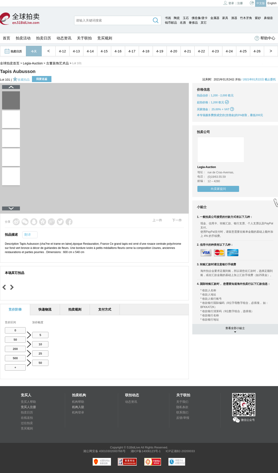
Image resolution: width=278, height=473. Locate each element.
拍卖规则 (74, 309)
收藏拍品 (21, 79)
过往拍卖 (27, 423)
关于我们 (182, 401)
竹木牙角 (246, 18)
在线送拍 (27, 417)
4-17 (131, 51)
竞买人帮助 (28, 401)
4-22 (201, 51)
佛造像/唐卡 (200, 18)
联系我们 (182, 412)
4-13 (76, 51)
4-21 (187, 51)
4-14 (90, 51)
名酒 (183, 22)
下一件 (177, 220)
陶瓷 (177, 18)
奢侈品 (193, 22)
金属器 (214, 18)
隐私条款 (182, 407)
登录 (228, 3)
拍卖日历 (43, 38)
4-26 (256, 51)
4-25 (243, 51)
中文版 (260, 3)
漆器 (234, 18)
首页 (6, 38)
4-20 (173, 51)
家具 (225, 18)
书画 (168, 18)
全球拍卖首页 (9, 63)
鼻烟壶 (268, 18)
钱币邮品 (171, 22)
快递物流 (44, 309)
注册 (240, 3)
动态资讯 (64, 38)
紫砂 (258, 18)
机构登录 (78, 412)
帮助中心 (265, 38)
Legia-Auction (33, 63)
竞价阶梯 (15, 309)
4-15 (104, 51)
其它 (204, 22)
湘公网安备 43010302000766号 (104, 451)
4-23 (215, 51)
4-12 (62, 51)
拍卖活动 (23, 38)
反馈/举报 (182, 417)
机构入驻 (78, 407)
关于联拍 (84, 38)
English (272, 3)
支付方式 (104, 309)
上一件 (157, 220)
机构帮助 (78, 401)
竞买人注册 (28, 407)
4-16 (117, 51)
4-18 (145, 51)
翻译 (27, 234)
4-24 (229, 51)
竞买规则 (104, 38)
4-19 (159, 51)
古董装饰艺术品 (57, 63)
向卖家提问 (218, 188)
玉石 (186, 18)
